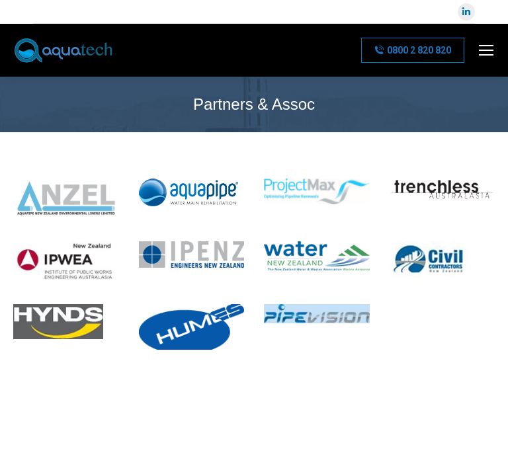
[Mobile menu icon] (486, 50)
